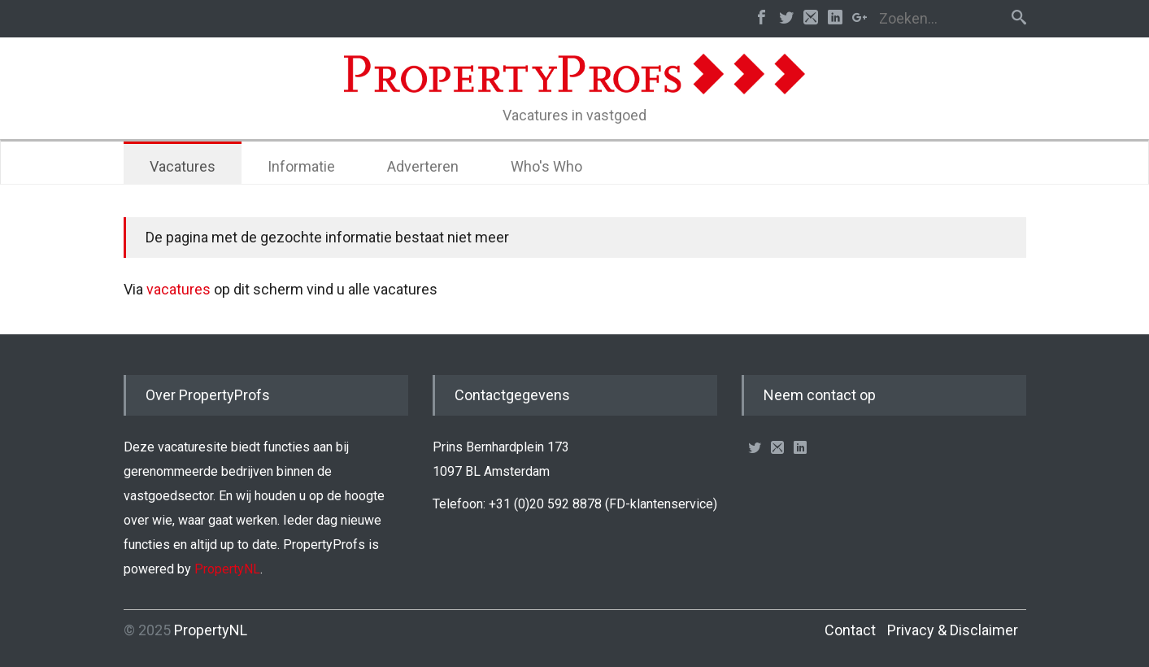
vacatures (178, 289)
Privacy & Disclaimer (952, 630)
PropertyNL (227, 569)
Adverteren (423, 166)
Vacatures (182, 166)
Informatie (301, 166)
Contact (850, 630)
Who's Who (546, 166)
